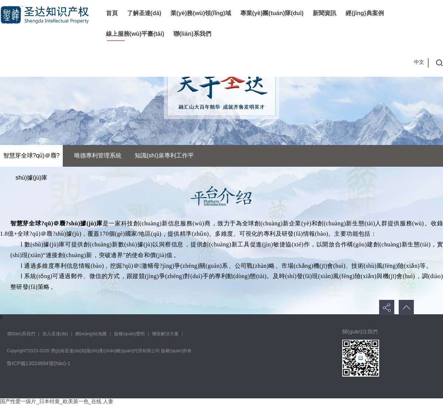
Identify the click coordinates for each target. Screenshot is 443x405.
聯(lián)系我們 (192, 34)
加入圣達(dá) (55, 333)
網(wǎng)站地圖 (91, 333)
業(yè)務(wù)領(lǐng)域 (201, 13)
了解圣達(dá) (144, 13)
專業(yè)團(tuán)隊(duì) (272, 13)
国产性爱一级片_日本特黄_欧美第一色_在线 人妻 (56, 401)
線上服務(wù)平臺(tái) (135, 34)
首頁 (112, 13)
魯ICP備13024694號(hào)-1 (39, 363)
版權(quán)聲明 (129, 333)
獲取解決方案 (165, 333)
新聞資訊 (324, 13)
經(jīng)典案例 (365, 13)
